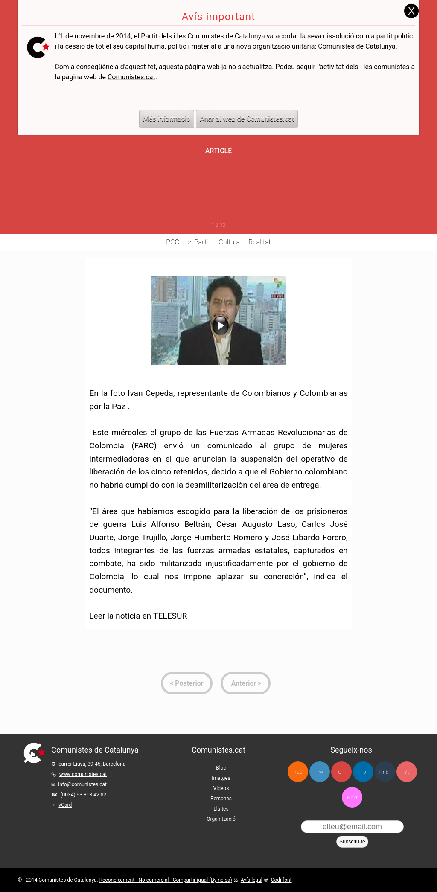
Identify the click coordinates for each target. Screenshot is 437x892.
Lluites (220, 809)
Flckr (352, 798)
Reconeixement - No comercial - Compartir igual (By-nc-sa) (165, 880)
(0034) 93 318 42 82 (83, 795)
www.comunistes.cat (83, 774)
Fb (363, 772)
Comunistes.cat (131, 64)
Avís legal (251, 880)
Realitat (259, 242)
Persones (221, 799)
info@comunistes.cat (82, 784)
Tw (319, 772)
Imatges (221, 778)
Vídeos (221, 788)
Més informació (167, 106)
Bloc (221, 768)
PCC (172, 242)
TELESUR (171, 616)
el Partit (199, 242)
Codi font (281, 880)
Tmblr (385, 772)
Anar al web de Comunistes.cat (247, 106)
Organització (221, 819)
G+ (341, 772)
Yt (406, 772)
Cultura (229, 242)
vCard (65, 805)
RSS (298, 772)
